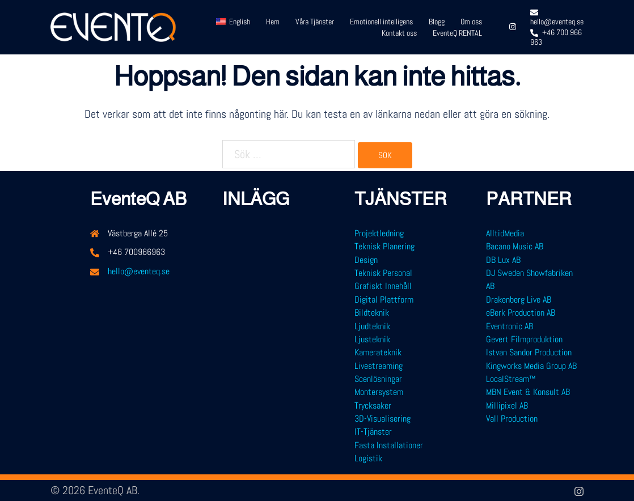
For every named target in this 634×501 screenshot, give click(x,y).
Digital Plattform (383, 299)
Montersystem (378, 392)
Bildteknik (371, 313)
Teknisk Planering (384, 246)
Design (366, 260)
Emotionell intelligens (381, 21)
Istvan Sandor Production (529, 352)
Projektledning (379, 233)
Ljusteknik (372, 339)
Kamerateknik (377, 352)
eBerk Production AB (520, 313)
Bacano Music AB (514, 246)
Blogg (437, 21)
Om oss (471, 21)
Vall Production (512, 418)
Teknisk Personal (383, 273)
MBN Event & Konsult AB (528, 392)
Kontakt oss (399, 33)
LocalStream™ (511, 379)
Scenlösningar (378, 379)
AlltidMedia (505, 233)
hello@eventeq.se (139, 271)
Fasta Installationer (388, 445)
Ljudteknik (372, 326)
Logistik (368, 458)
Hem (273, 21)
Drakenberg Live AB (518, 299)
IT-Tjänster (373, 432)
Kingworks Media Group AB (531, 366)
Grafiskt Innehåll (383, 286)
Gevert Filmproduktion (524, 339)
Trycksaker (372, 405)
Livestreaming (378, 366)
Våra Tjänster (314, 21)
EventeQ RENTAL (457, 33)
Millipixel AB (507, 405)
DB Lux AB (503, 260)
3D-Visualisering (382, 418)
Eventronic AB (509, 326)
